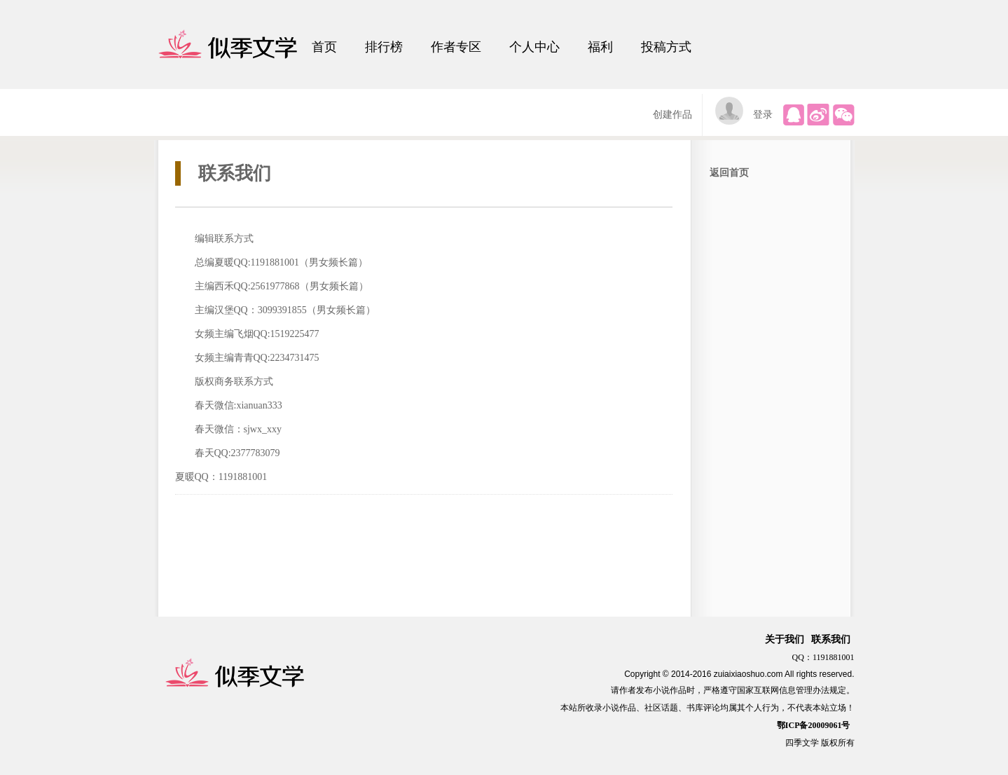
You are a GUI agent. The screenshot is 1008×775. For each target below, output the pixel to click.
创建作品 (672, 114)
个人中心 (534, 47)
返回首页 (729, 172)
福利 (600, 47)
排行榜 (384, 47)
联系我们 (830, 639)
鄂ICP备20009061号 (813, 725)
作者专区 (456, 47)
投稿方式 (666, 47)
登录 (763, 114)
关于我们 (784, 639)
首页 (324, 47)
